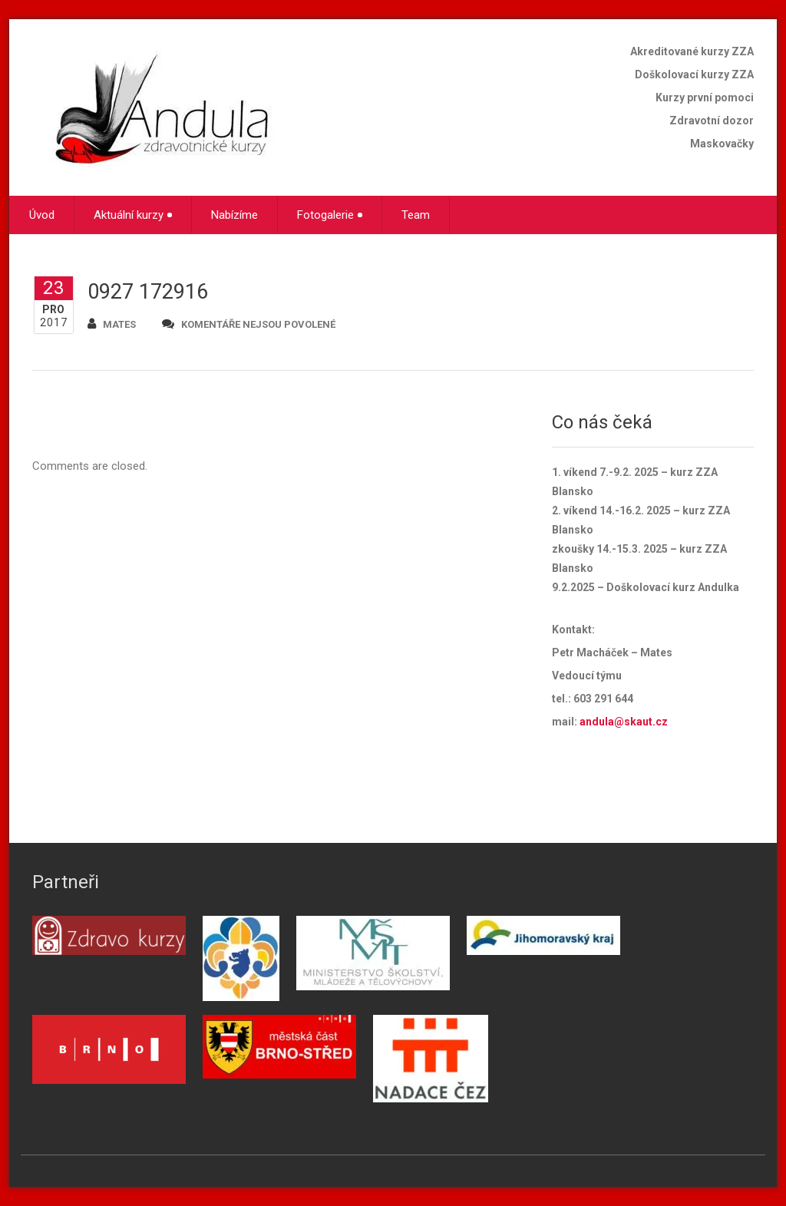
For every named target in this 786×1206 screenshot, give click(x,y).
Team (415, 215)
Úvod (41, 215)
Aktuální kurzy (133, 215)
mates (112, 323)
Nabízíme (234, 215)
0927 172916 (148, 291)
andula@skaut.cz (624, 721)
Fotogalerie (329, 215)
